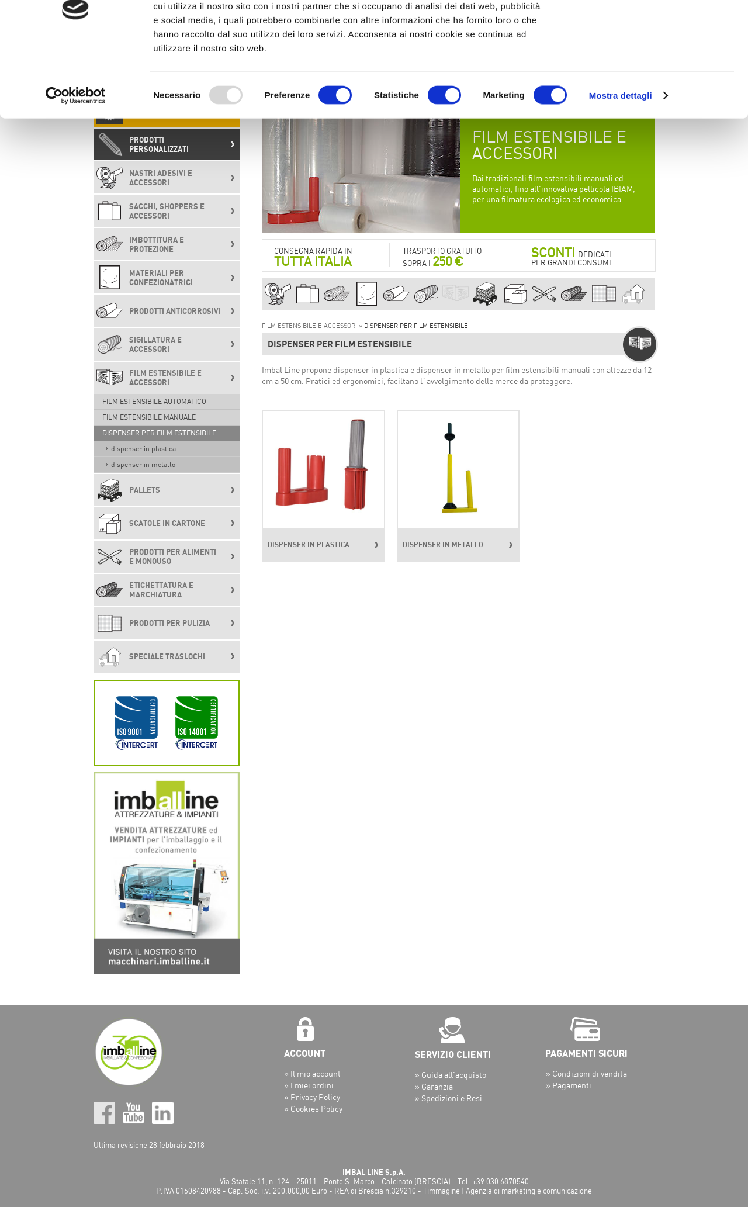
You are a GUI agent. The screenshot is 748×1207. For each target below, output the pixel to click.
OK (650, 29)
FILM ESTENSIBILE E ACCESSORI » (313, 325)
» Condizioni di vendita (586, 1073)
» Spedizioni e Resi (448, 1098)
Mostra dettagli (620, 160)
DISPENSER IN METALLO (143, 464)
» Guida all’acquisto (450, 1075)
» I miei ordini (309, 1085)
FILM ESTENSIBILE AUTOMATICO (154, 401)
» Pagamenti (568, 1085)
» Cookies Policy (313, 1108)
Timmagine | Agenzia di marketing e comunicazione (507, 1190)
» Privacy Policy (312, 1097)
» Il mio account (312, 1073)
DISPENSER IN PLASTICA (143, 448)
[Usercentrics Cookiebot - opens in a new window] (76, 160)
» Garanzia (434, 1086)
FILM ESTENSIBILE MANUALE (149, 417)
